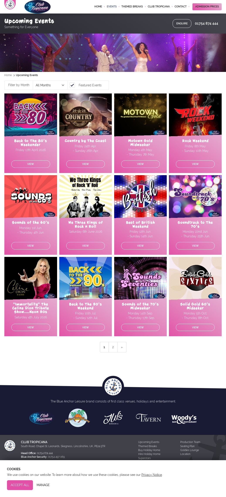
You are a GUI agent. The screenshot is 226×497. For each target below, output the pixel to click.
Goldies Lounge (189, 458)
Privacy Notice (151, 475)
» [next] (122, 356)
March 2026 (50, 94)
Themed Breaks (132, 11)
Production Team (190, 450)
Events (112, 11)
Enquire (182, 32)
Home (98, 11)
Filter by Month (18, 93)
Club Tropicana (159, 11)
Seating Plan (187, 454)
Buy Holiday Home (149, 458)
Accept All (20, 485)
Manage (43, 485)
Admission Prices (207, 11)
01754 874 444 (206, 32)
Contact (181, 11)
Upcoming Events (148, 450)
